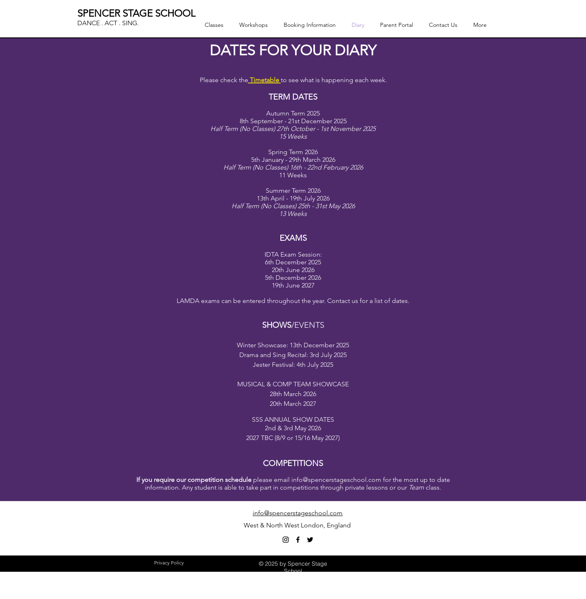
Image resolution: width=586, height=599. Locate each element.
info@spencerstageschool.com (336, 480)
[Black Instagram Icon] (286, 540)
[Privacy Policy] (169, 563)
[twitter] (310, 540)
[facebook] (298, 540)
